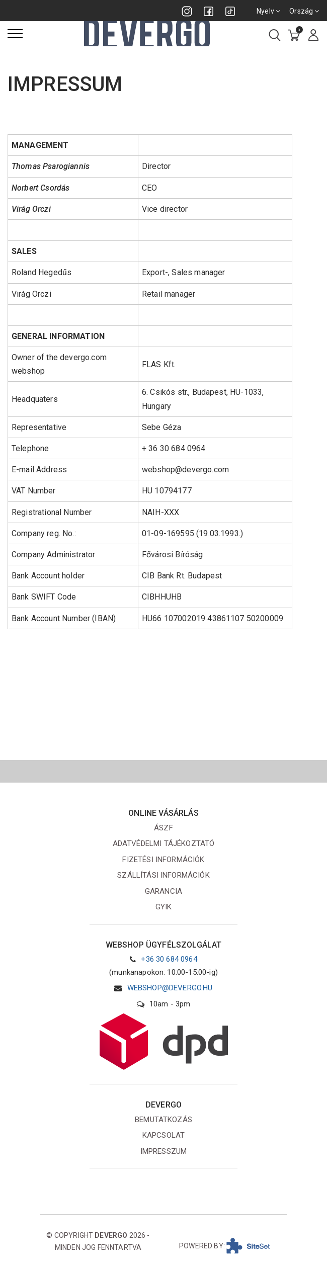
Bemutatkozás (163, 1119)
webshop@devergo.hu (170, 987)
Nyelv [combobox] (269, 11)
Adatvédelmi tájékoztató (164, 843)
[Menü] (15, 33)
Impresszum (163, 1151)
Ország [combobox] (304, 11)
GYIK (163, 906)
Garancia (163, 891)
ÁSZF (163, 827)
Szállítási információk (163, 875)
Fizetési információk (163, 859)
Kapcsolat (163, 1135)
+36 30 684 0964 (169, 959)
